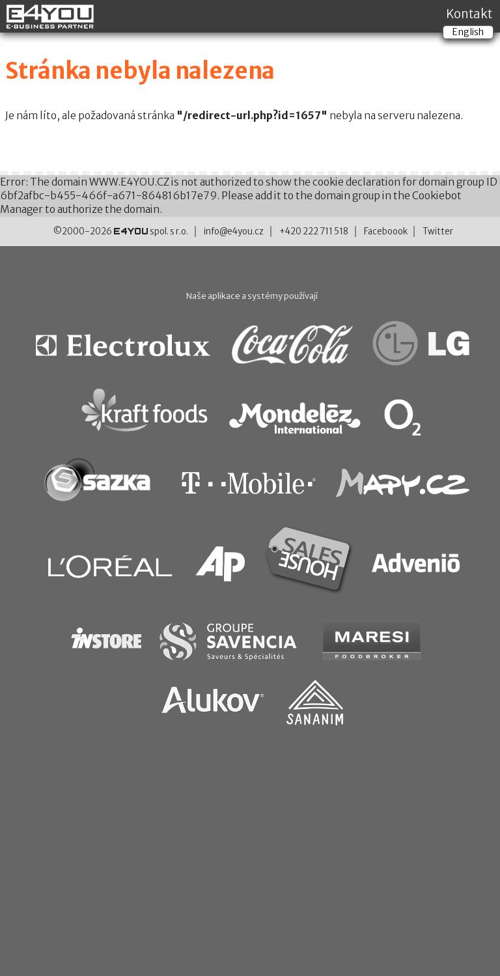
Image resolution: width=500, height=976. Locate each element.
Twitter (438, 231)
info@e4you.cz (234, 231)
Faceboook (386, 231)
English (468, 32)
